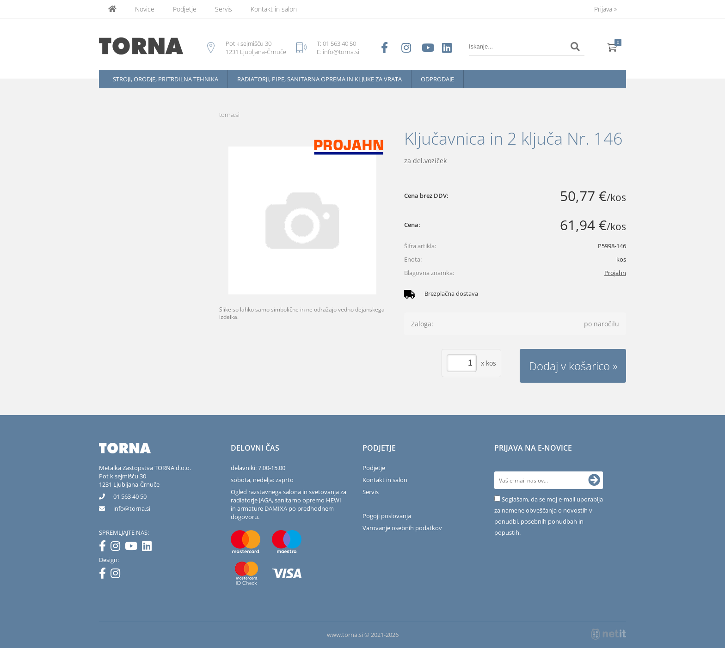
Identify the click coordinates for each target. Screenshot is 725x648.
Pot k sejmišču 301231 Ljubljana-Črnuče (129, 480)
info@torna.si (341, 52)
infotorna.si (131, 508)
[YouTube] (133, 548)
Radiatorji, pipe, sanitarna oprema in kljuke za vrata (319, 79)
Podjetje (185, 9)
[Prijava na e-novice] (594, 480)
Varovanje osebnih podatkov (402, 528)
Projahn (615, 273)
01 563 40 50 (339, 43)
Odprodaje (437, 79)
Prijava (605, 9)
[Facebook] (105, 548)
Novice (144, 9)
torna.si (229, 114)
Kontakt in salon (274, 9)
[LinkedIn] (149, 548)
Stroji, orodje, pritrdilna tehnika (165, 79)
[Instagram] (118, 548)
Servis (223, 9)
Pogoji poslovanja (386, 516)
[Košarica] (612, 46)
